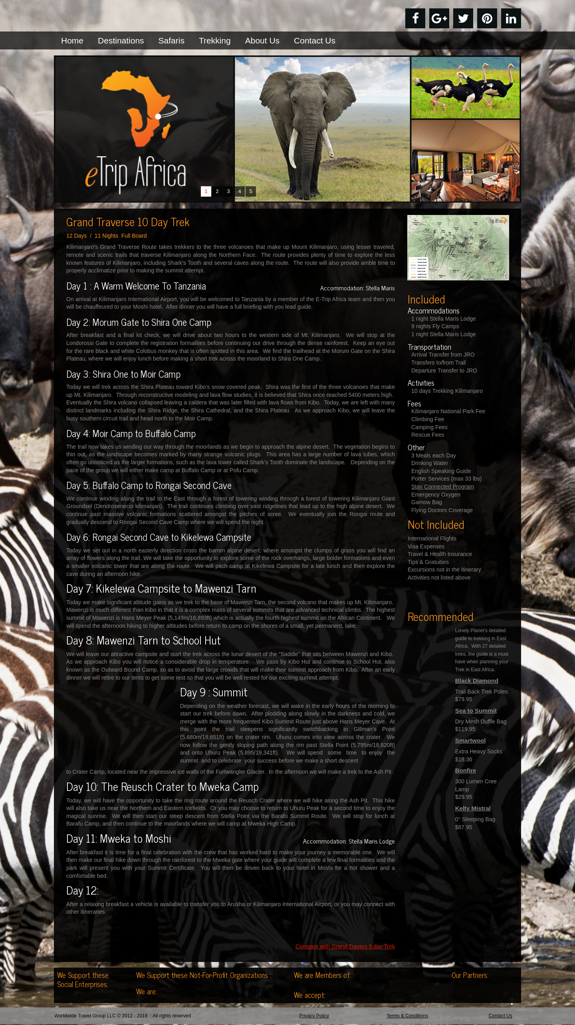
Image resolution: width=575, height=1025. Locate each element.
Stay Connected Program (442, 486)
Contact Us (314, 40)
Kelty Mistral (473, 808)
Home (72, 40)
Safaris (171, 40)
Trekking (215, 40)
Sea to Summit (476, 710)
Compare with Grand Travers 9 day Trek (345, 946)
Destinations (121, 40)
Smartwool (470, 740)
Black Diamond (476, 680)
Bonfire (465, 770)
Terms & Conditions (407, 1016)
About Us (262, 40)
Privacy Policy (314, 1016)
